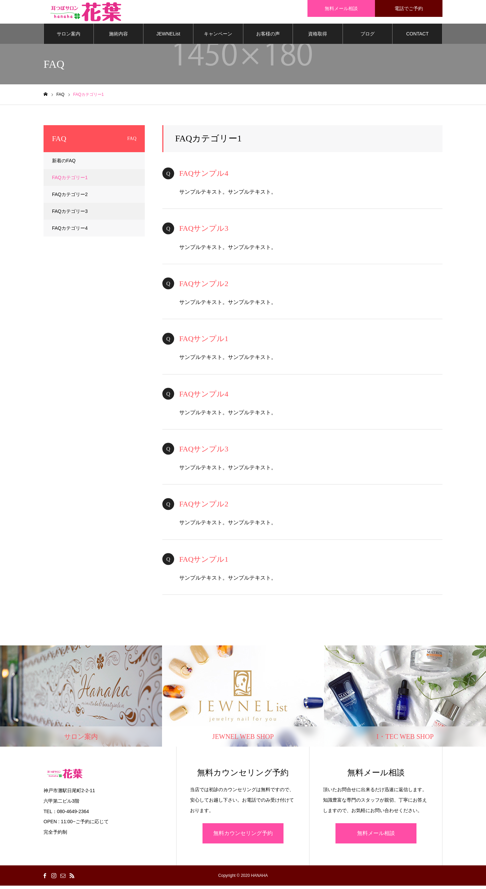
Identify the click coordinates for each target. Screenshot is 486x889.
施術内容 (118, 37)
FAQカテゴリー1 (70, 181)
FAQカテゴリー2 (70, 197)
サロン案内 (68, 37)
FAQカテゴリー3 (70, 214)
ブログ (367, 37)
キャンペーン (218, 37)
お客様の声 (268, 37)
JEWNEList (168, 37)
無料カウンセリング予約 (243, 836)
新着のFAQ (64, 164)
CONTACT (417, 37)
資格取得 (317, 37)
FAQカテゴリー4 (70, 231)
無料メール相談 (376, 836)
